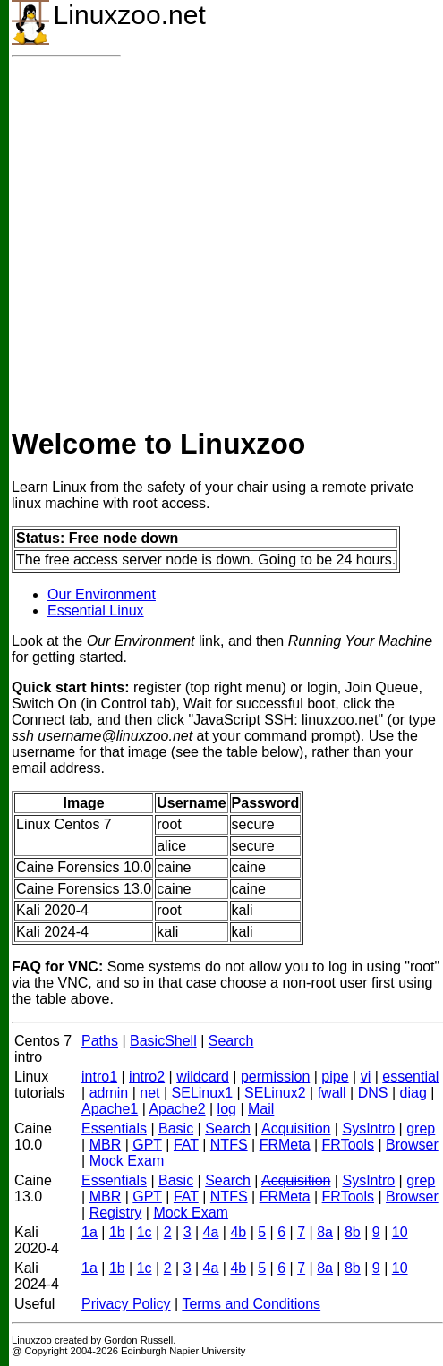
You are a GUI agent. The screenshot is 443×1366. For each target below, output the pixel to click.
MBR (105, 1144)
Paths (99, 1040)
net (149, 1092)
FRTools (348, 1144)
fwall (332, 1092)
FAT (186, 1144)
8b (353, 1232)
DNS (373, 1092)
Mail (261, 1108)
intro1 (99, 1076)
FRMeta (285, 1144)
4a (211, 1232)
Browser (412, 1144)
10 (400, 1232)
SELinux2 (275, 1092)
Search (231, 1040)
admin (109, 1092)
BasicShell (163, 1040)
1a (89, 1232)
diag (413, 1092)
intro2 (147, 1076)
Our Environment (101, 594)
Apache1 (109, 1108)
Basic (175, 1128)
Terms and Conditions (251, 1303)
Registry (115, 1212)
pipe (334, 1076)
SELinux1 (203, 1092)
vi (366, 1076)
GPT (147, 1144)
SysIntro (368, 1128)
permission (275, 1076)
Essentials (114, 1128)
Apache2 (177, 1108)
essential (410, 1076)
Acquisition (295, 1128)
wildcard (202, 1076)
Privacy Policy (126, 1303)
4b (238, 1232)
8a (325, 1232)
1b (117, 1232)
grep (420, 1128)
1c (144, 1232)
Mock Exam (127, 1160)
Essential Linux (95, 610)
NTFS (229, 1144)
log (226, 1108)
